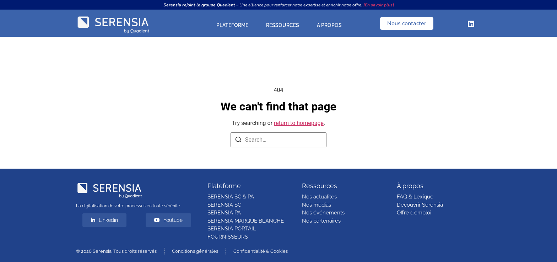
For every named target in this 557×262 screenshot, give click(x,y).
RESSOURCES (284, 25)
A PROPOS (331, 25)
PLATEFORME (234, 25)
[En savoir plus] (378, 5)
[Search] (238, 140)
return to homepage (299, 123)
